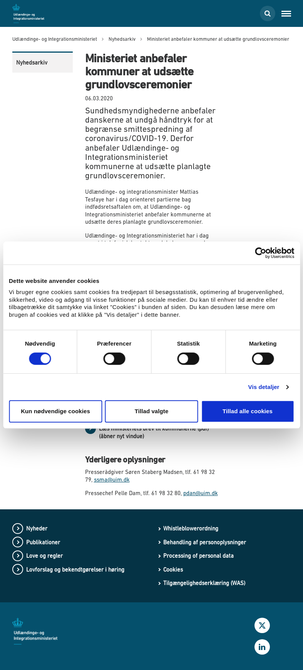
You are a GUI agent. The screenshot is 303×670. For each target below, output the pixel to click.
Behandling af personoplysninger (204, 542)
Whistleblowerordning (190, 528)
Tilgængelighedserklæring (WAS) (204, 583)
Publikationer (43, 542)
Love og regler (44, 555)
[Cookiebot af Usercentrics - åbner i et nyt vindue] (260, 253)
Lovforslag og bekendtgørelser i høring (75, 569)
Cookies (173, 569)
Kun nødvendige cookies (55, 411)
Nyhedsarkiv (31, 62)
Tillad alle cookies (248, 411)
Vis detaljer (264, 387)
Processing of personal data (198, 555)
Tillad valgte (152, 411)
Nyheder (36, 528)
